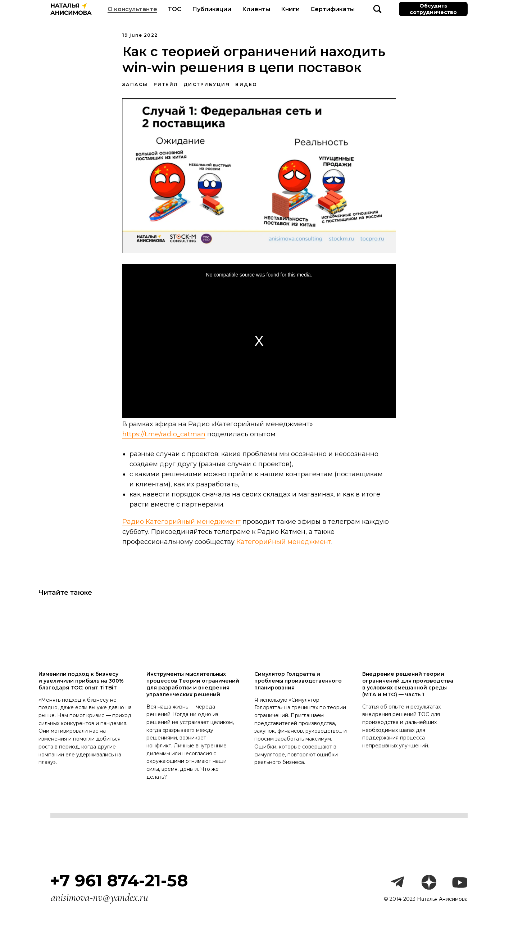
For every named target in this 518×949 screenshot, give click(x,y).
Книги (290, 9)
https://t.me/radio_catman (163, 437)
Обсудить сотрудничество (433, 9)
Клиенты (256, 9)
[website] (377, 9)
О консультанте (132, 9)
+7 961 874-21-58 (119, 885)
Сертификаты (332, 9)
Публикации (211, 9)
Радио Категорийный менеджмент (181, 524)
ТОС (174, 9)
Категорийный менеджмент (283, 544)
